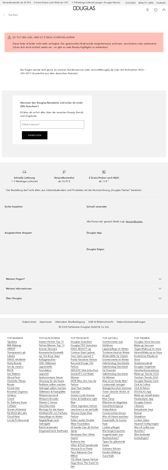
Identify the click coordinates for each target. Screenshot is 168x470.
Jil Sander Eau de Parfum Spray (85, 429)
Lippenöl (44, 373)
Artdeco (11, 395)
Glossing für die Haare (51, 381)
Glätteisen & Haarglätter (52, 391)
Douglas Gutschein (81, 341)
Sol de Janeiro (15, 366)
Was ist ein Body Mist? (114, 381)
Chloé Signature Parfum (84, 405)
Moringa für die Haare (51, 409)
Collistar (11, 405)
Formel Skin (13, 388)
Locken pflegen (111, 427)
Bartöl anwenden (48, 427)
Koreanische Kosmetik (51, 352)
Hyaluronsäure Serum (51, 377)
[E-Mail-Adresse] (52, 124)
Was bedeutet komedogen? (142, 436)
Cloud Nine (13, 416)
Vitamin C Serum (48, 402)
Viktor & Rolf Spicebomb (84, 445)
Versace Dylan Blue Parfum (81, 415)
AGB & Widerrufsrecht (100, 321)
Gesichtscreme (47, 405)
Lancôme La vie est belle (84, 409)
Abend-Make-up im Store (148, 352)
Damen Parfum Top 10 (51, 341)
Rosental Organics (17, 391)
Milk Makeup (14, 345)
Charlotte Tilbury (16, 381)
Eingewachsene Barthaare (53, 430)
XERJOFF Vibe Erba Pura (84, 370)
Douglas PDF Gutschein (84, 345)
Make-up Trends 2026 (146, 373)
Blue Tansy (108, 398)
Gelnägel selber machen (52, 388)
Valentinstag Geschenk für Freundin (115, 368)
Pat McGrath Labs (17, 413)
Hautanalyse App (143, 398)
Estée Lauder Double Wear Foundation (82, 422)
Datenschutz (29, 321)
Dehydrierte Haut (143, 409)
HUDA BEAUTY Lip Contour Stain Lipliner (83, 350)
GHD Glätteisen (47, 363)
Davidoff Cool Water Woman (82, 375)
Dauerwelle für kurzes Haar (114, 422)
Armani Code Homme (83, 395)
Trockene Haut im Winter (116, 352)
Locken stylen (141, 420)
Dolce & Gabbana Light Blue (84, 400)
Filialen (160, 3)
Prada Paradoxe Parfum (84, 359)
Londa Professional (18, 420)
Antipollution (109, 409)
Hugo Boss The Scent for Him (85, 465)
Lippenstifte (45, 366)
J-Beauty (139, 405)
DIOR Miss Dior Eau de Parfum (83, 383)
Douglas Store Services (147, 341)
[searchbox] (84, 15)
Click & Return (142, 388)
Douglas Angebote (145, 366)
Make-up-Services (144, 345)
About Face (13, 377)
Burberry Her (78, 441)
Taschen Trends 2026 (146, 377)
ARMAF (11, 348)
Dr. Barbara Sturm (17, 402)
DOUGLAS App (142, 391)
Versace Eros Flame (82, 448)
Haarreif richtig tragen (146, 423)
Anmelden (34, 135)
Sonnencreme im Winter (115, 359)
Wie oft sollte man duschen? (144, 429)
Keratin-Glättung (111, 452)
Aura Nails (108, 455)
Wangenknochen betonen (116, 388)
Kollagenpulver (47, 359)
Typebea (12, 341)
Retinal (137, 413)
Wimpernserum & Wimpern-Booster (49, 397)
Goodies (130, 3)
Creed (10, 398)
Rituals (10, 384)
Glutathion (140, 416)
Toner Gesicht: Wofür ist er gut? (115, 393)
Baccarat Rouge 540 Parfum (82, 365)
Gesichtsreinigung (112, 405)
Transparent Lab (16, 352)
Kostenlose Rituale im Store (146, 358)
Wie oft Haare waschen (115, 416)
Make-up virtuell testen (146, 395)
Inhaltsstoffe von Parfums (53, 413)
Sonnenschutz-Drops (114, 413)
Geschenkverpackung (146, 370)
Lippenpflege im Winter (115, 348)
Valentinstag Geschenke (115, 363)
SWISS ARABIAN (16, 359)
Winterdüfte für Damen (115, 356)
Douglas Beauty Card (146, 381)
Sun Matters (13, 373)
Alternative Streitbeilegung (70, 321)
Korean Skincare (48, 348)
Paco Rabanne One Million (81, 454)
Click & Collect (142, 384)
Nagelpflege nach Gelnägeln (49, 422)
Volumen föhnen (111, 448)
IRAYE (10, 370)
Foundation (45, 370)
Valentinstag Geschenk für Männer (115, 375)
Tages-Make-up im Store (147, 348)
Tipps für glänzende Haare (113, 443)
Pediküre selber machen (52, 384)
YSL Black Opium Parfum (84, 459)
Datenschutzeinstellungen (131, 321)
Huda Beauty (14, 363)
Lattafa (11, 356)
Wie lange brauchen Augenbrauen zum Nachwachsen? (113, 434)
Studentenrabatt (143, 363)
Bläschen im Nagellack (114, 402)
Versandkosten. (134, 221)
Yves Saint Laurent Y (82, 356)
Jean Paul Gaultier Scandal (81, 390)
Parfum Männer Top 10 (51, 345)
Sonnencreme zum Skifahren (112, 343)
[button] (84, 279)
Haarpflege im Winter (51, 416)
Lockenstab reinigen (113, 384)
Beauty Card (146, 3)
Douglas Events (143, 402)
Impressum (46, 321)
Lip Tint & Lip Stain (49, 356)
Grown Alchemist (16, 409)
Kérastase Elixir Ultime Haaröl (83, 436)
